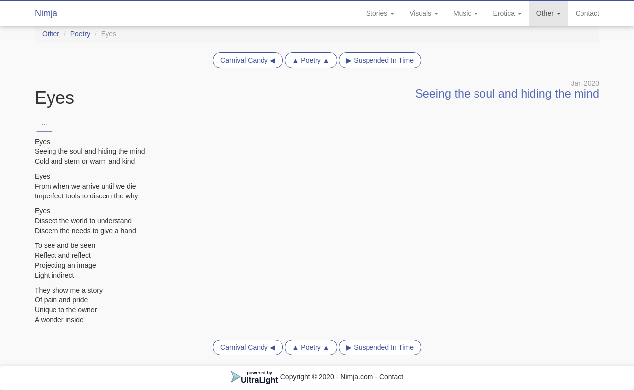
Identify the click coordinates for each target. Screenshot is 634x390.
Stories (380, 13)
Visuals (423, 13)
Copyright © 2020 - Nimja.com (303, 377)
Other (548, 13)
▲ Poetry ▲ (311, 60)
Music (465, 13)
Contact (587, 13)
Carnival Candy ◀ (247, 60)
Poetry (80, 34)
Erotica (507, 13)
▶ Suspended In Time (380, 60)
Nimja (46, 13)
